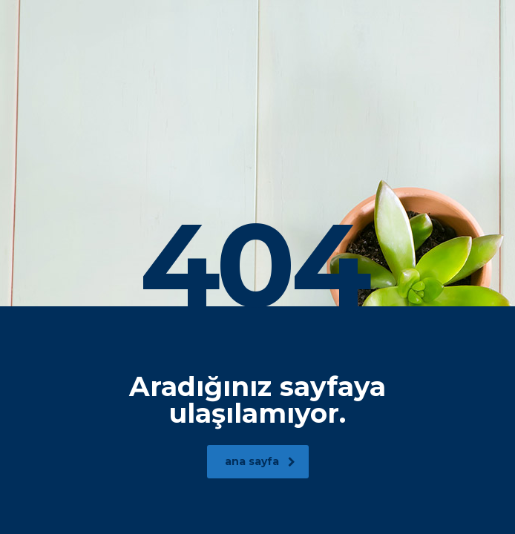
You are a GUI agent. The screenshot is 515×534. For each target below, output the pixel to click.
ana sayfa (260, 461)
